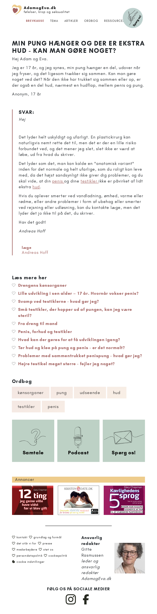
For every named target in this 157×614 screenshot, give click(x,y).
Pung (62, 392)
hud (36, 186)
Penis (53, 406)
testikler (90, 181)
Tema (54, 21)
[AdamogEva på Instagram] (71, 604)
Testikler (26, 406)
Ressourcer (114, 21)
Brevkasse (35, 21)
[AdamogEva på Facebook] (86, 604)
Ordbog (91, 21)
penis (58, 181)
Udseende (90, 392)
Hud (117, 392)
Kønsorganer (31, 392)
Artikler (71, 21)
